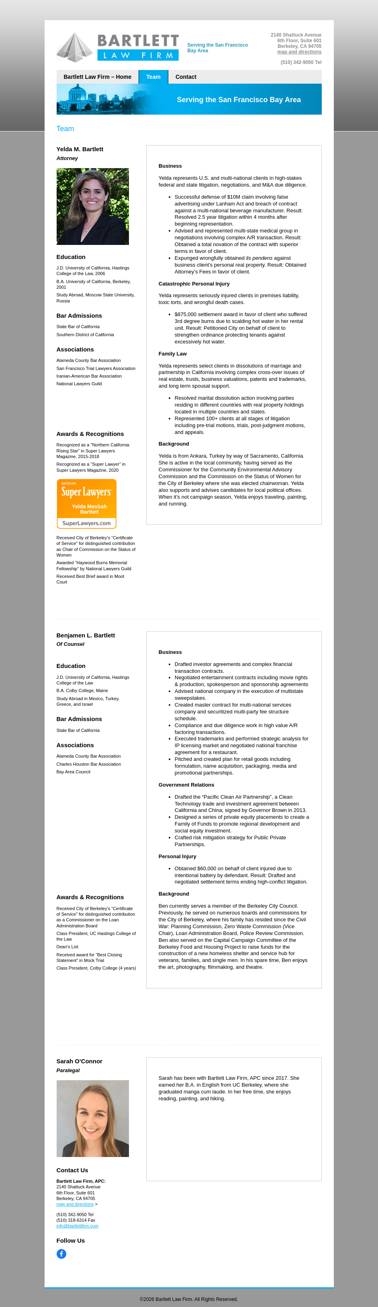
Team (153, 77)
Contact (186, 77)
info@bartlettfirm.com (78, 1225)
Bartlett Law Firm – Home (98, 77)
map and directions (299, 52)
